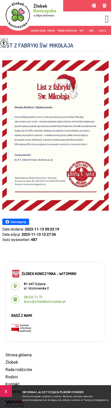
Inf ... (81, 30)
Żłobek (11, 362)
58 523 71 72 (104, 6)
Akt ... (91, 30)
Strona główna (18, 354)
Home (51, 30)
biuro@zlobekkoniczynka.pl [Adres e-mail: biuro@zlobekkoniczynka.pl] (44, 301)
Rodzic (11, 376)
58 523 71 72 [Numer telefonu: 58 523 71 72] (33, 297)
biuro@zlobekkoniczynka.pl (93, 6)
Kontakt (12, 384)
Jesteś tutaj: (38, 30)
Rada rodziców (66, 30)
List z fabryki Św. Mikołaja (37, 45)
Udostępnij (15, 222)
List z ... (102, 30)
